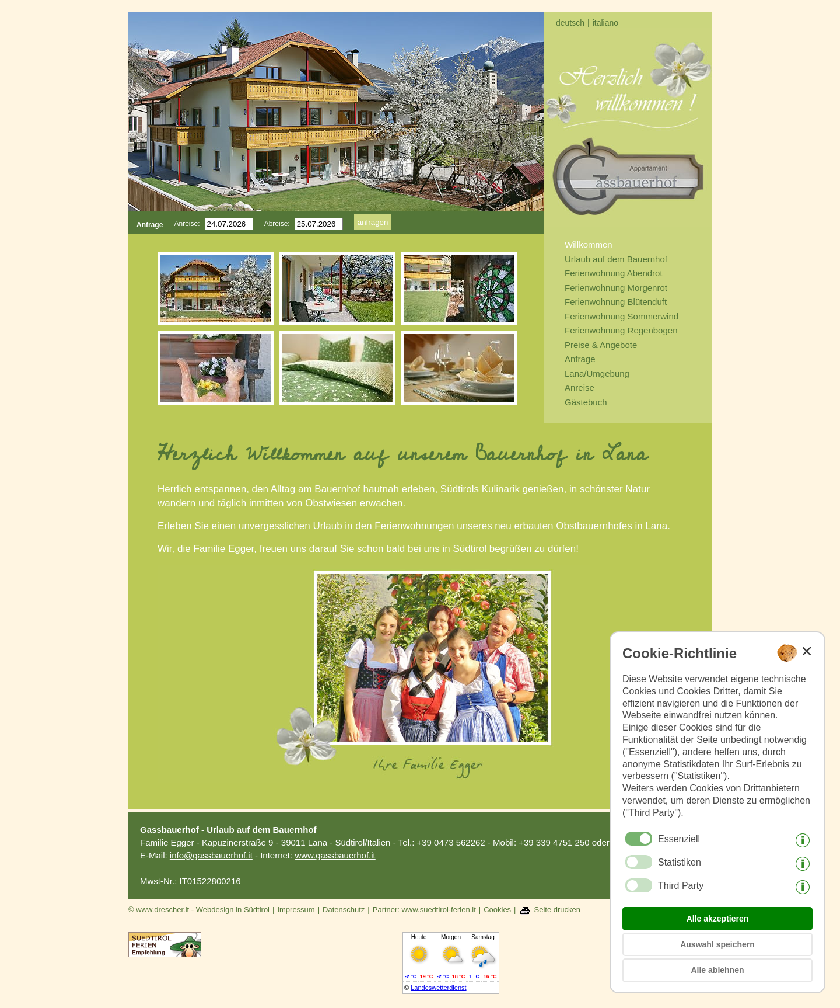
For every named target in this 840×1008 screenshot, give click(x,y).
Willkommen (588, 244)
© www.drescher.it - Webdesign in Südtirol (199, 909)
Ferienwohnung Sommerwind (621, 316)
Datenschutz (344, 909)
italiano (605, 22)
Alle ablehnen (717, 970)
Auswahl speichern (717, 944)
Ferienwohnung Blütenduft (616, 302)
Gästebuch (586, 402)
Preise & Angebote (601, 345)
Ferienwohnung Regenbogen (621, 330)
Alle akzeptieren (718, 918)
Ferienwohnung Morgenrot (616, 288)
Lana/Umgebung (597, 373)
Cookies (497, 909)
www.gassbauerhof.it (335, 855)
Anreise (579, 387)
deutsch (570, 22)
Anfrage (580, 359)
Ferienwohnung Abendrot (614, 273)
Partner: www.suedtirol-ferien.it (424, 909)
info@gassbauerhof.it (211, 855)
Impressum (295, 909)
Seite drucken (557, 909)
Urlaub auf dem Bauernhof (616, 259)
